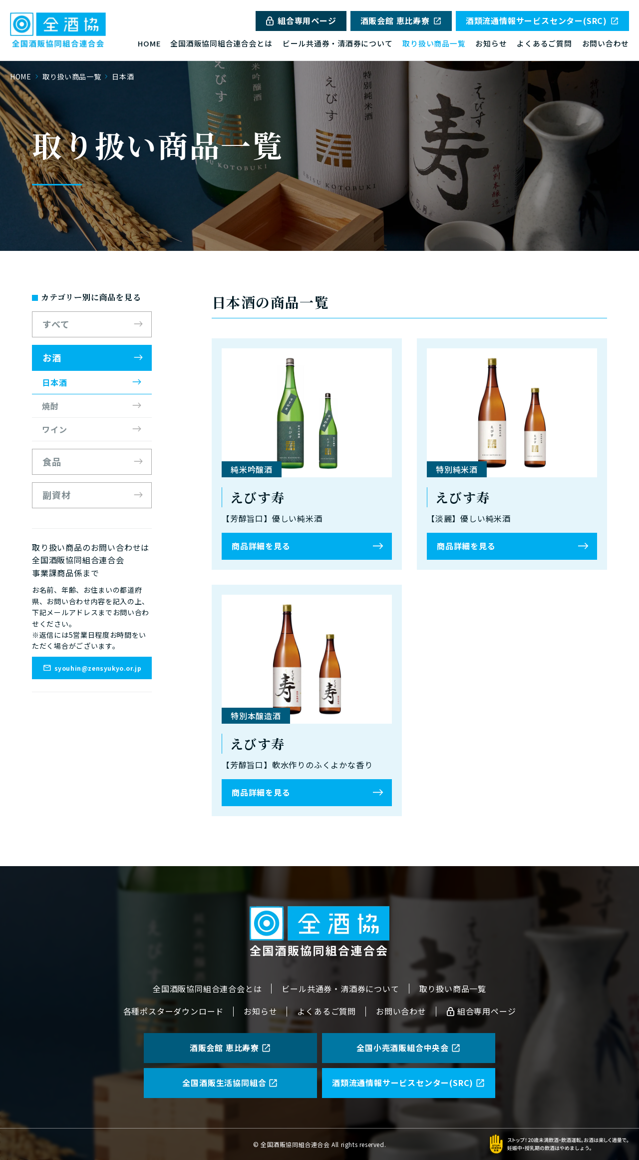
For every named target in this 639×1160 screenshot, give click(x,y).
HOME (149, 43)
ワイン (54, 429)
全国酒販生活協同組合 (230, 1083)
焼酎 (50, 406)
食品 (51, 461)
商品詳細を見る (261, 546)
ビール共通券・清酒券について (337, 43)
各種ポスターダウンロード (173, 1011)
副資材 (56, 494)
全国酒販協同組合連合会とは (221, 43)
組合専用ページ (301, 20)
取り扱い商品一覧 (433, 43)
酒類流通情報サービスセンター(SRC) (542, 20)
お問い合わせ (605, 43)
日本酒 (54, 382)
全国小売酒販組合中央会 (408, 1048)
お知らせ (491, 43)
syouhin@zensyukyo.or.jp (92, 667)
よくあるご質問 (544, 43)
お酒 (51, 357)
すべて (56, 323)
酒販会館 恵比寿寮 (401, 20)
